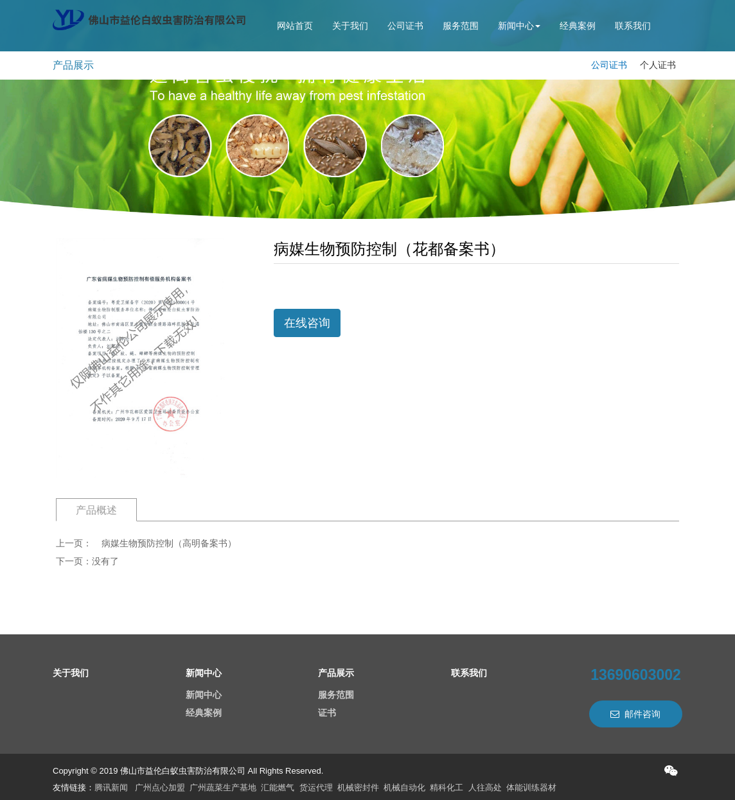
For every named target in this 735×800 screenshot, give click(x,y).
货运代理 (316, 787)
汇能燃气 (277, 787)
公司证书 (405, 26)
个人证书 (658, 65)
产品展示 (336, 673)
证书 (327, 713)
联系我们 (633, 26)
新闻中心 (519, 26)
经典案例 (578, 26)
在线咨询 (307, 323)
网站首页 (295, 26)
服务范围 (461, 26)
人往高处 (485, 787)
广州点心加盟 (160, 787)
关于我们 (350, 26)
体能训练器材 (531, 787)
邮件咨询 (635, 714)
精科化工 (446, 787)
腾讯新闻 (111, 787)
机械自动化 (404, 787)
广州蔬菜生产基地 (223, 787)
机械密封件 (358, 787)
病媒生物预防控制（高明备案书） (169, 543)
